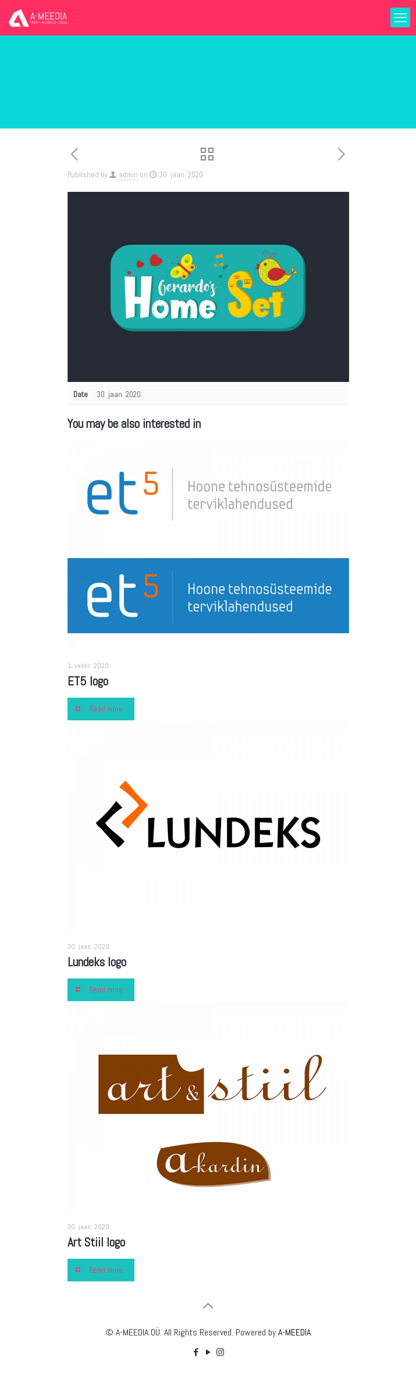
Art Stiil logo (96, 1242)
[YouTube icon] (208, 1352)
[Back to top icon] (208, 1306)
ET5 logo (87, 681)
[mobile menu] (400, 17)
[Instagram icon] (220, 1352)
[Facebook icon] (195, 1352)
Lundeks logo (96, 962)
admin (128, 175)
